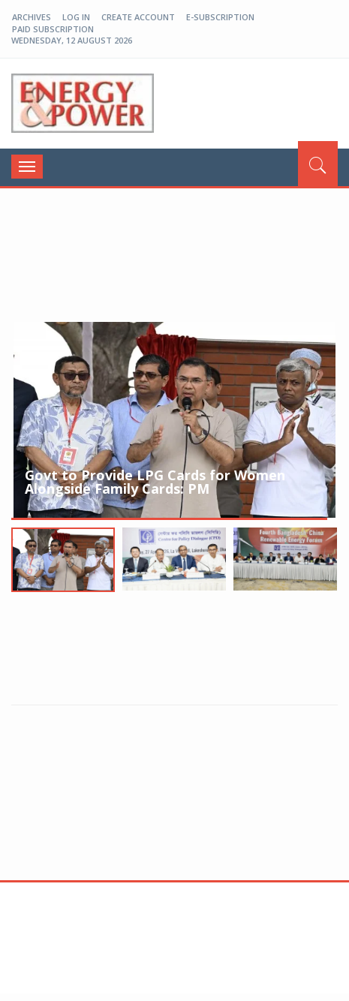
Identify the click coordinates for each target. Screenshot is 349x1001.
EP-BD (82, 104)
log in (76, 17)
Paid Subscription (53, 29)
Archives (31, 17)
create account (138, 17)
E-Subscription (220, 17)
